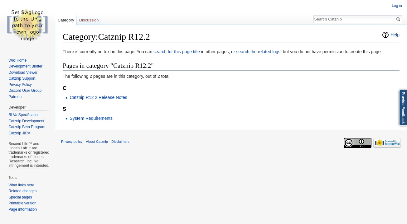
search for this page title (176, 51)
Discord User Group (24, 90)
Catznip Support (21, 78)
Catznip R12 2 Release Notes (98, 97)
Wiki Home (17, 60)
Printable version (22, 203)
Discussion (89, 20)
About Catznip (97, 141)
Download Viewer (22, 72)
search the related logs (258, 51)
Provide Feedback (403, 108)
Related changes (22, 191)
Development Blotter (25, 66)
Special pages (20, 197)
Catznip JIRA (19, 133)
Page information (22, 209)
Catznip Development (26, 121)
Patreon (15, 97)
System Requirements (91, 118)
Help (395, 34)
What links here (21, 185)
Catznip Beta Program (26, 127)
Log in (397, 5)
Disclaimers (120, 141)
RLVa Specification (24, 115)
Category (66, 20)
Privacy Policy (20, 84)
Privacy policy (71, 141)
